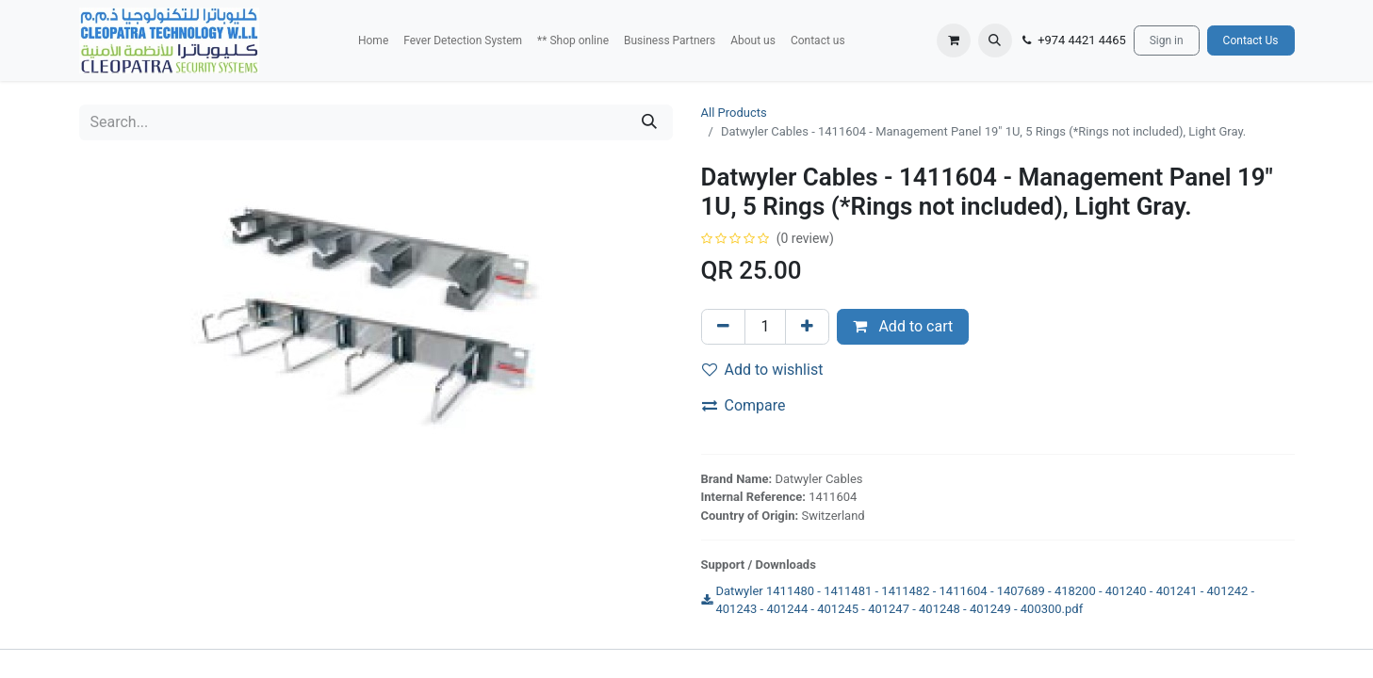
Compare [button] (744, 405)
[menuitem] (373, 40)
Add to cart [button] (903, 326)
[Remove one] (723, 327)
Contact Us (1251, 40)
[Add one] (807, 327)
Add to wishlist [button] (763, 370)
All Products (734, 112)
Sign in (1167, 40)
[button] (995, 40)
